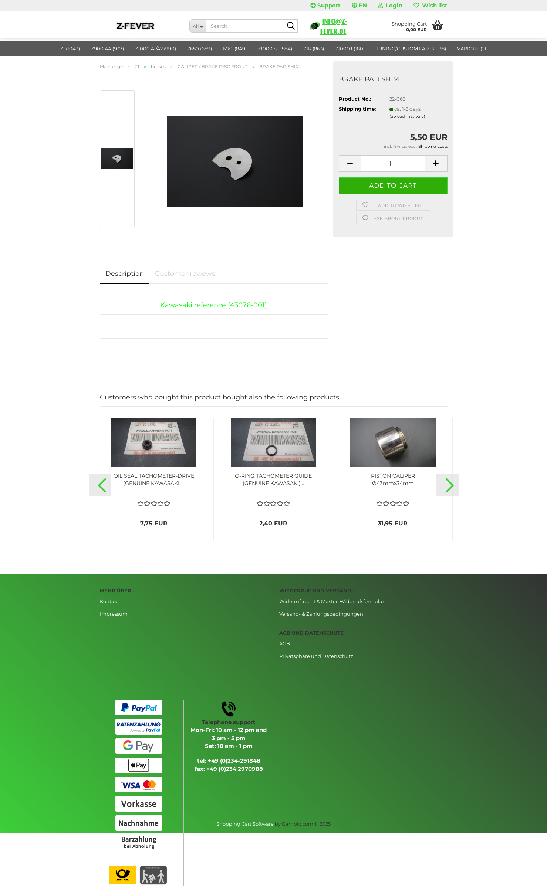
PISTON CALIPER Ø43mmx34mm (393, 479)
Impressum (114, 614)
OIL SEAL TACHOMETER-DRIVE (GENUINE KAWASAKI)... (154, 479)
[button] (359, 5)
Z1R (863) (313, 48)
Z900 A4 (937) (107, 48)
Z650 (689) (199, 48)
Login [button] (390, 5)
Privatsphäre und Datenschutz (316, 656)
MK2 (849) (235, 48)
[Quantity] (393, 163)
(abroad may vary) (407, 116)
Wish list (430, 5)
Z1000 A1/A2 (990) (155, 48)
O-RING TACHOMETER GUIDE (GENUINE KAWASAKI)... (273, 479)
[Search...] (197, 26)
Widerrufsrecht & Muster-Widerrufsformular (331, 601)
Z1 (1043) (70, 48)
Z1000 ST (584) (275, 48)
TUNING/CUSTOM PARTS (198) (411, 48)
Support (325, 5)
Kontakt (109, 601)
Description (124, 274)
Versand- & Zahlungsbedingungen (321, 614)
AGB (284, 643)
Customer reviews (185, 274)
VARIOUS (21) (472, 48)
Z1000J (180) (350, 48)
